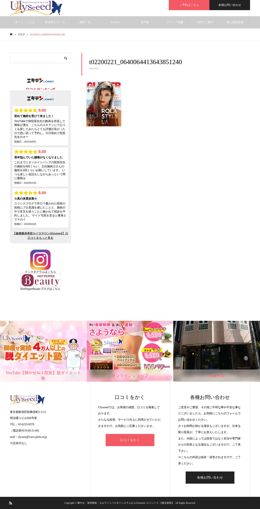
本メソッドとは (25, 22)
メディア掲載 (174, 22)
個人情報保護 (235, 22)
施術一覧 (85, 22)
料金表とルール (55, 22)
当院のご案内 (204, 22)
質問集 (145, 22)
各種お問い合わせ (229, 4)
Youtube (115, 22)
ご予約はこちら (189, 4)
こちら (52, 271)
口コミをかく (130, 440)
